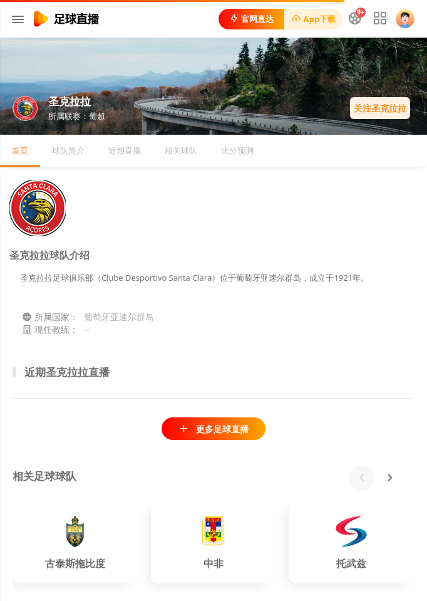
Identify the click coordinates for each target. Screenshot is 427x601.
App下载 (313, 18)
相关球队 (181, 150)
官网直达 (251, 18)
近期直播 (124, 150)
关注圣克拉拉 (380, 108)
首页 (20, 150)
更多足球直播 (213, 429)
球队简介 (68, 150)
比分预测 (237, 150)
